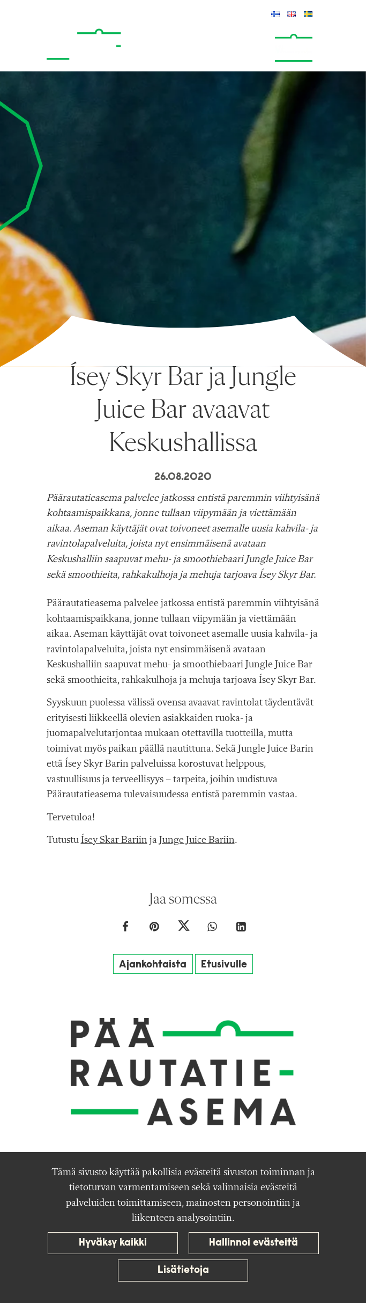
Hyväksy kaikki (113, 1243)
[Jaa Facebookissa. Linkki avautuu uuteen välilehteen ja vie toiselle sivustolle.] (126, 928)
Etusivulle (224, 965)
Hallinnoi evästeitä (253, 1243)
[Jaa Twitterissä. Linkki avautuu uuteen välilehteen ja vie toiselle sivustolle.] (184, 928)
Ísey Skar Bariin (114, 840)
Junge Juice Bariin (197, 840)
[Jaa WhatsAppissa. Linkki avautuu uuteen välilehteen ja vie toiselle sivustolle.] (213, 928)
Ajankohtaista (152, 965)
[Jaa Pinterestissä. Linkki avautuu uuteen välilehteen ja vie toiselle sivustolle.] (155, 928)
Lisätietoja (183, 1270)
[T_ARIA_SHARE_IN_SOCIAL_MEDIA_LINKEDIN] (241, 928)
